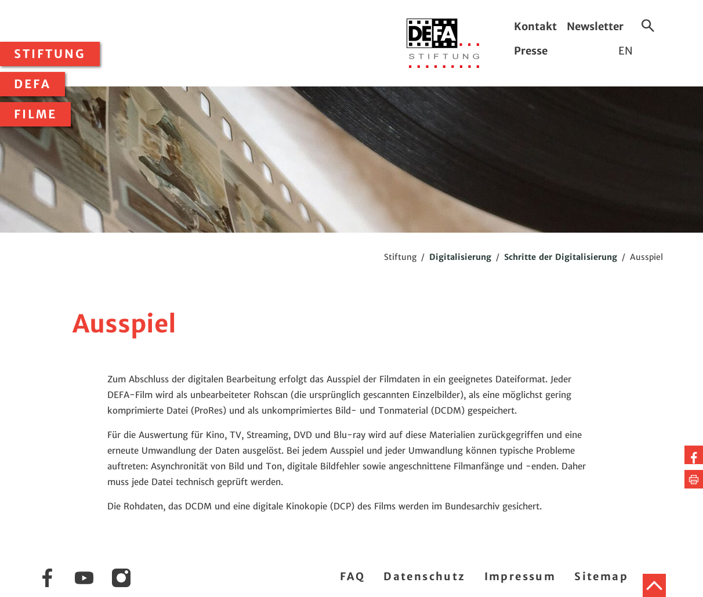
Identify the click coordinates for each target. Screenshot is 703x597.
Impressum (520, 576)
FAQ (352, 576)
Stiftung (50, 53)
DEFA (32, 84)
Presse (531, 50)
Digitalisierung (460, 257)
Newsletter (595, 26)
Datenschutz (424, 576)
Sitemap (601, 576)
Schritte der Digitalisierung (560, 257)
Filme (35, 114)
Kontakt (535, 26)
